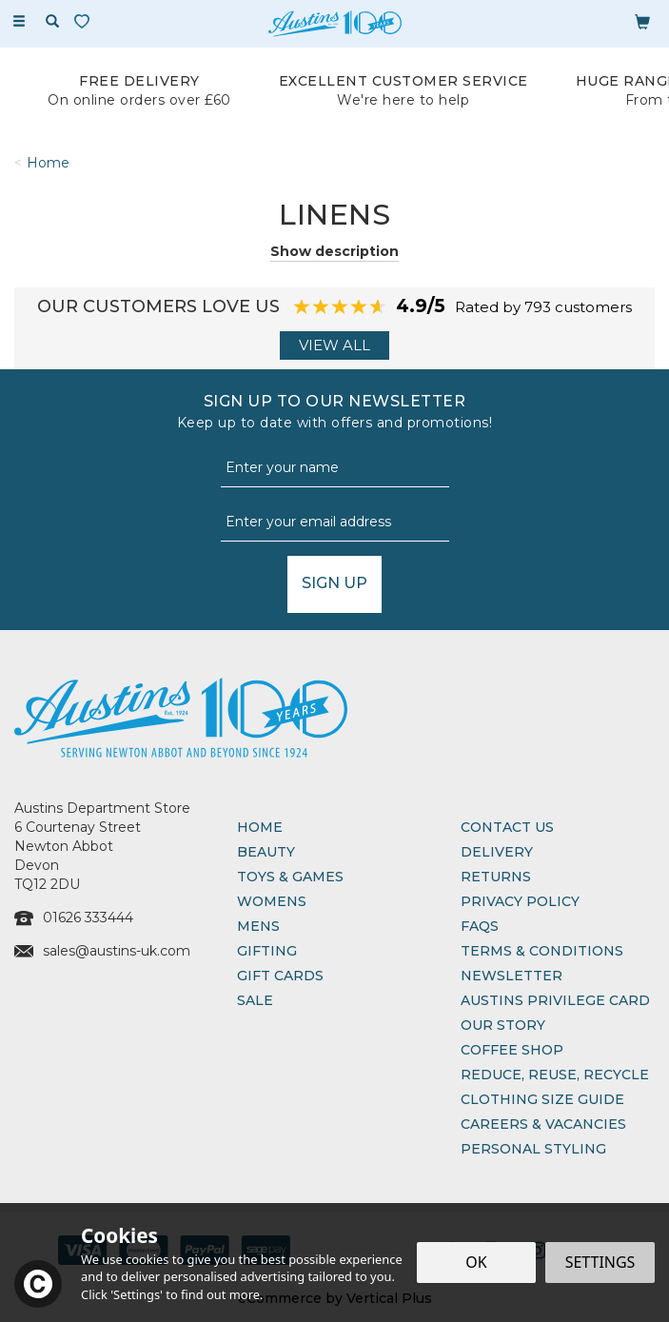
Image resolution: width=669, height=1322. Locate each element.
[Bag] (642, 20)
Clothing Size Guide (542, 1099)
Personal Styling (533, 1148)
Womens (271, 901)
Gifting (267, 950)
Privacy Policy (520, 901)
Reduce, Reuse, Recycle (555, 1074)
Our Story (503, 1025)
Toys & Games (290, 876)
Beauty (266, 851)
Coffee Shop (512, 1049)
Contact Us (507, 827)
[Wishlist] (85, 21)
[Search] (52, 22)
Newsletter (511, 975)
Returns (496, 876)
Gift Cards (280, 975)
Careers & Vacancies (543, 1124)
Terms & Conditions (542, 950)
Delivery (497, 851)
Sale (255, 1000)
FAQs (480, 926)
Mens (258, 926)
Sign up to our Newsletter (334, 412)
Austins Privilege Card (555, 1000)
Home (260, 827)
